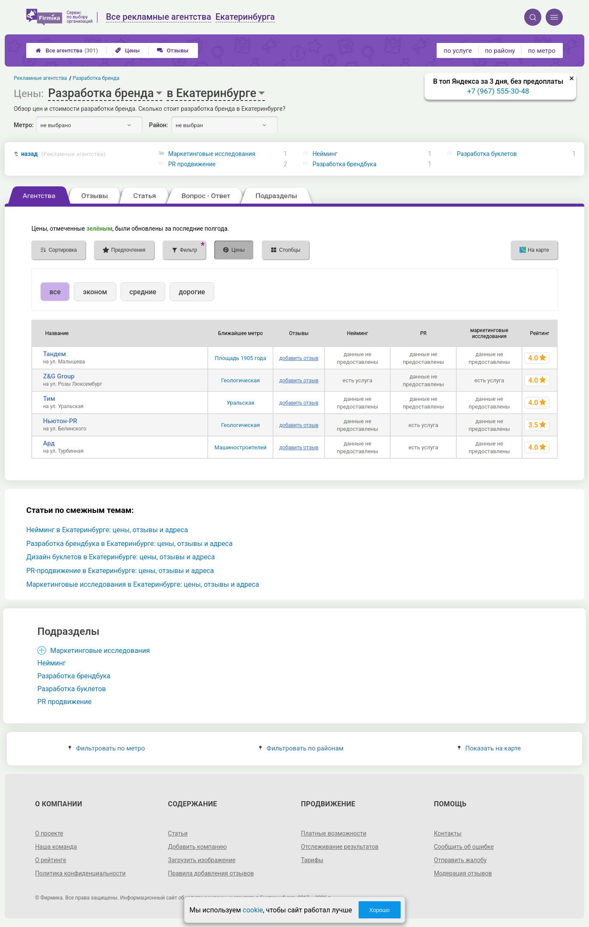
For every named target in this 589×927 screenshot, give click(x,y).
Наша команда (56, 846)
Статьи (178, 833)
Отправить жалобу (460, 860)
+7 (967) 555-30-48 (498, 91)
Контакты (447, 833)
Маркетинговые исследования (211, 154)
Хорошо (379, 910)
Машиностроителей (241, 447)
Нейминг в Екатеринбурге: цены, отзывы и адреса (107, 530)
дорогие (192, 292)
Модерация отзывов (463, 873)
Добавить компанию (197, 846)
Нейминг (325, 154)
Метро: (23, 125)
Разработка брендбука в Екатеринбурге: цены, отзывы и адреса (129, 544)
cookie (253, 910)
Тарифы (312, 860)
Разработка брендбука (344, 164)
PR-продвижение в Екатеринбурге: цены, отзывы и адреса (120, 571)
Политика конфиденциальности (80, 873)
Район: (158, 125)
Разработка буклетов (487, 154)
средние (143, 292)
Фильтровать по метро (106, 748)
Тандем (54, 354)
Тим (49, 399)
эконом (95, 292)
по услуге (458, 51)
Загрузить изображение (201, 860)
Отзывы (172, 50)
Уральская (241, 402)
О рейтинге (51, 860)
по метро (542, 51)
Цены (127, 50)
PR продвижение (192, 164)
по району (500, 51)
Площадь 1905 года (240, 358)
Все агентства (67, 50)
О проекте (49, 833)
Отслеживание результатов (340, 846)
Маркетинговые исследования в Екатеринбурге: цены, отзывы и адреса (142, 584)
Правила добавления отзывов (211, 873)
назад (63, 154)
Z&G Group (58, 376)
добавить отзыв (299, 358)
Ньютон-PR (60, 421)
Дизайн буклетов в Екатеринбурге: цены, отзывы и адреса (120, 557)
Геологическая (240, 380)
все (55, 292)
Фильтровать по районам (301, 748)
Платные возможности (333, 833)
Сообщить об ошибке (464, 846)
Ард (49, 443)
